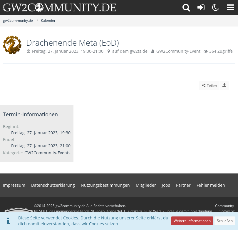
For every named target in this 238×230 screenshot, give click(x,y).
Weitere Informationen (192, 220)
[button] (230, 7)
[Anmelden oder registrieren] (201, 7)
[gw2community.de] (59, 7)
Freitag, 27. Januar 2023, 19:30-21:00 (67, 51)
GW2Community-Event (178, 51)
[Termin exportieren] (224, 85)
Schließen (225, 220)
